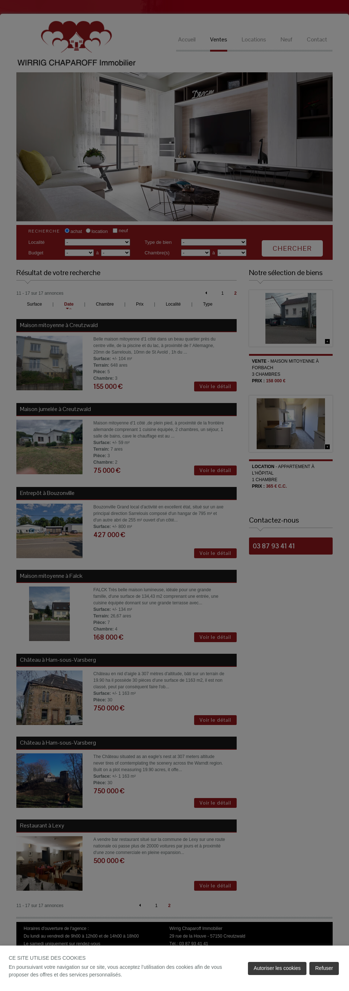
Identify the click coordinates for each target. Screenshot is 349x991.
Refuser (324, 968)
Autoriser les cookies (277, 968)
